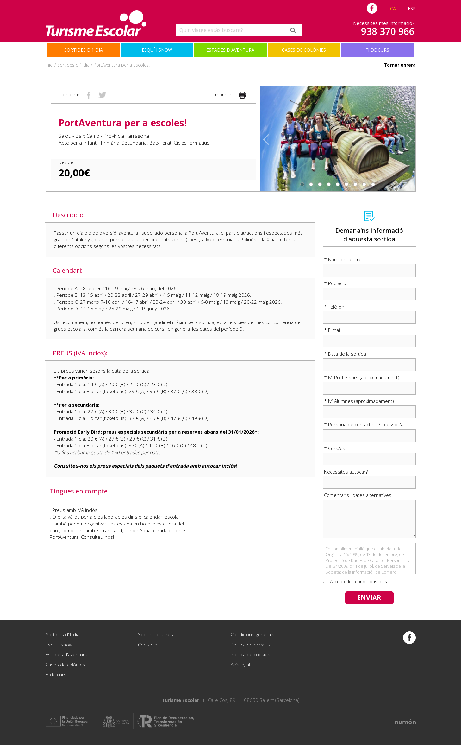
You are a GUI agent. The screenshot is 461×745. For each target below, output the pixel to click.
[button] (268, 138)
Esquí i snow (157, 50)
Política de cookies (250, 654)
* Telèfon (334, 306)
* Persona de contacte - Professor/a (363, 424)
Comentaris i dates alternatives (357, 495)
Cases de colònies (304, 50)
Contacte (147, 644)
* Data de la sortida (345, 354)
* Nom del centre (343, 259)
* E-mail (332, 330)
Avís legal (240, 664)
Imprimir (230, 95)
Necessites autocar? (346, 471)
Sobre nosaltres (155, 634)
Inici (49, 65)
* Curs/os (334, 448)
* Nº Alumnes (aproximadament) (359, 401)
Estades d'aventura (230, 50)
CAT (394, 8)
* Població (335, 283)
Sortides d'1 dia (83, 50)
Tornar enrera (400, 65)
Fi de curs (377, 50)
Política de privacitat (252, 644)
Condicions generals (252, 634)
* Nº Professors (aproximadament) (361, 377)
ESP (412, 8)
